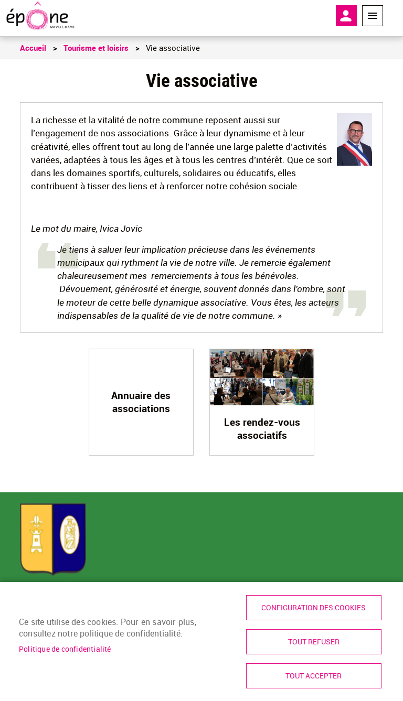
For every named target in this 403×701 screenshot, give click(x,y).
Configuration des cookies (313, 607)
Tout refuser (314, 641)
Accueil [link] (33, 47)
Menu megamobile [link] (372, 15)
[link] (40, 15)
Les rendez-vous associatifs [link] (262, 428)
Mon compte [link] (346, 15)
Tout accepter (313, 676)
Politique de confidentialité (65, 649)
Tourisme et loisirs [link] (96, 47)
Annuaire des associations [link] (141, 402)
